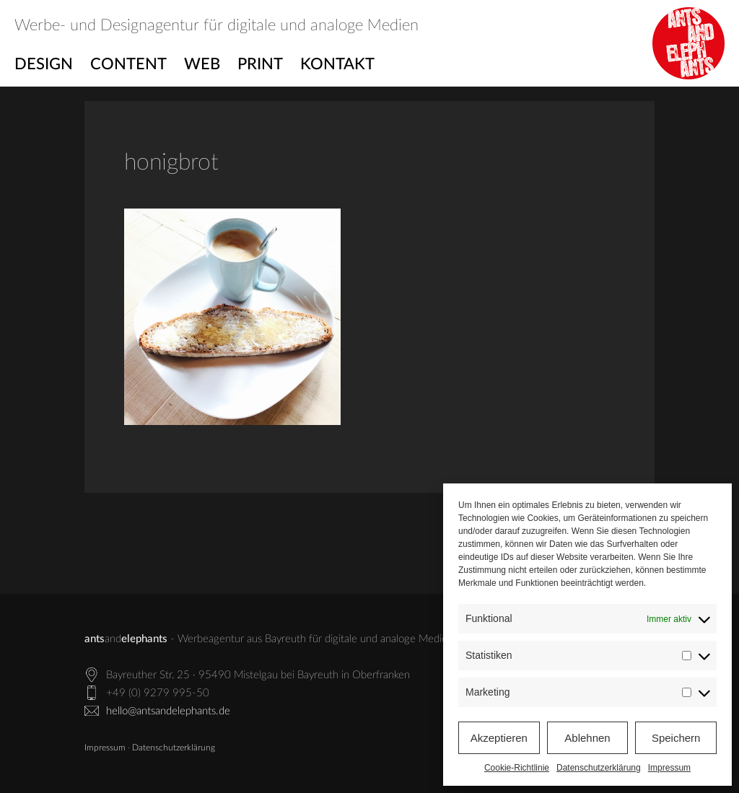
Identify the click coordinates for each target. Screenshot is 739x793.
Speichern (676, 738)
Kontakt (337, 64)
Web (202, 64)
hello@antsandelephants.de (168, 711)
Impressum (669, 768)
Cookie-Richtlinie (516, 768)
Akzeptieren (499, 738)
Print (260, 64)
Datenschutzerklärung (598, 768)
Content (128, 64)
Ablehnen (587, 738)
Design (43, 64)
